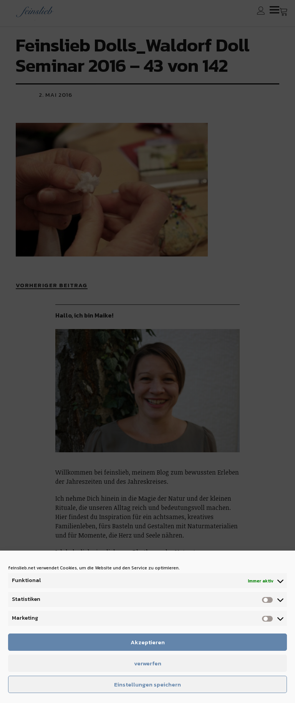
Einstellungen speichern (147, 684)
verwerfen (147, 663)
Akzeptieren (148, 642)
